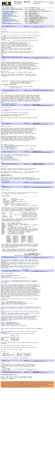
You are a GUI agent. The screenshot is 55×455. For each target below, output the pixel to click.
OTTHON (15, 452)
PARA (25, 452)
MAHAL (29, 451)
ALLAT (11, 448)
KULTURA (14, 451)
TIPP (5, 453)
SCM (38, 452)
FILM (40, 448)
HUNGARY (36, 449)
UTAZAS (17, 453)
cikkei (44, 9)
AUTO (14, 448)
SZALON (50, 452)
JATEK (40, 449)
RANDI (29, 452)
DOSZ (31, 448)
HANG (6, 449)
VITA (26, 453)
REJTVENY (33, 452)
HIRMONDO (21, 449)
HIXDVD (27, 449)
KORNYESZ (4, 451)
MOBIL (32, 451)
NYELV (11, 452)
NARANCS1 (4, 452)
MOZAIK (40, 451)
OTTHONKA (21, 452)
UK (14, 453)
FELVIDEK (35, 448)
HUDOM (31, 449)
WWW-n (11, 54)
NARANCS (45, 451)
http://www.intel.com (9, 179)
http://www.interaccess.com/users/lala (13, 168)
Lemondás (51, 3)
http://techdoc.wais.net (6, 184)
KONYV (52, 449)
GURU (18, 2)
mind (3, 10)
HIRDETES (15, 449)
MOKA (36, 451)
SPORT (41, 452)
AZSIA (17, 448)
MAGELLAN (24, 451)
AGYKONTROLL (5, 448)
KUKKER (9, 451)
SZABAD (46, 452)
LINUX (19, 451)
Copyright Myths (18, 3)
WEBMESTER (30, 453)
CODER (28, 448)
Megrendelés (36, 3)
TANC (2, 453)
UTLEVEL (22, 453)
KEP (44, 449)
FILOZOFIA (44, 448)
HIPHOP (10, 449)
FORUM (49, 448)
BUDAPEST (22, 448)
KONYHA (47, 449)
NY (8, 452)
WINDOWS (37, 453)
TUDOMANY (10, 453)
